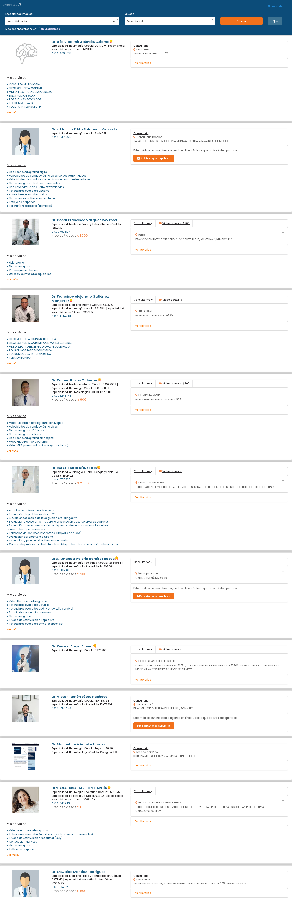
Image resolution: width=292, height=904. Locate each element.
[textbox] (168, 21)
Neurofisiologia (51, 28)
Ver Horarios (143, 63)
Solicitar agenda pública (153, 158)
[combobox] (61, 20)
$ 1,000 (82, 235)
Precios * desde (64, 235)
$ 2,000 (83, 483)
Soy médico (277, 6)
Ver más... (13, 112)
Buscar (241, 21)
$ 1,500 (82, 807)
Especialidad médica (19, 14)
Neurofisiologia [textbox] (61, 21)
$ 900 (81, 399)
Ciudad (129, 14)
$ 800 (81, 891)
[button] (275, 21)
